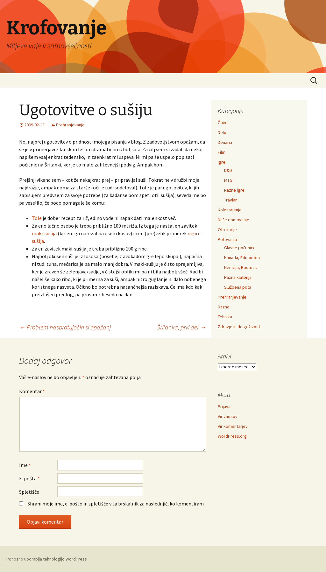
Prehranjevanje (70, 125)
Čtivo (223, 122)
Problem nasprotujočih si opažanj (65, 327)
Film (221, 152)
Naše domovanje (233, 219)
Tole (37, 218)
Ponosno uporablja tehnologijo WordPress (46, 559)
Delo (222, 132)
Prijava (224, 406)
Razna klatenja (238, 277)
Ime (25, 465)
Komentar (32, 391)
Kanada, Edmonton (242, 257)
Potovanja (227, 239)
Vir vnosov (227, 416)
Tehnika (225, 317)
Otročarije (227, 229)
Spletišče (29, 492)
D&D (228, 170)
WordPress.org (232, 436)
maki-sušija (44, 233)
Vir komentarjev (233, 426)
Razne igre (234, 190)
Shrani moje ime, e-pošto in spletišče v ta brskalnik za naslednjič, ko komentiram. (116, 503)
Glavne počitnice (240, 248)
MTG (228, 180)
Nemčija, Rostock (240, 267)
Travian (230, 200)
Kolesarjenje (230, 210)
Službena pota (237, 287)
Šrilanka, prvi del (181, 327)
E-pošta (29, 478)
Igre (221, 162)
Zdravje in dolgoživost (239, 326)
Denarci (225, 142)
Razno (224, 307)
